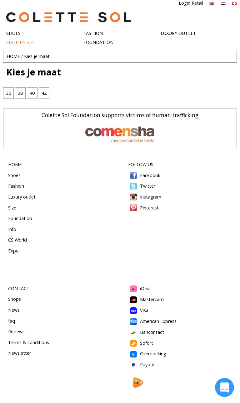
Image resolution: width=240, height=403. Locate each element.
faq (11, 321)
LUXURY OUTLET (178, 33)
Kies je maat (37, 56)
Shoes (14, 175)
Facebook (144, 175)
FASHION (93, 33)
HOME (13, 56)
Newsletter (19, 353)
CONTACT (19, 288)
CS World (17, 240)
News (14, 310)
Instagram (144, 197)
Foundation (20, 218)
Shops (14, 299)
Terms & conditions (28, 342)
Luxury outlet (22, 197)
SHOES (13, 33)
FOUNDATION (98, 42)
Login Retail (191, 3)
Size (12, 208)
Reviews (16, 331)
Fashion (16, 186)
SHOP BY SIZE (21, 42)
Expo (13, 251)
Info (12, 229)
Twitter (141, 186)
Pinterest (143, 208)
